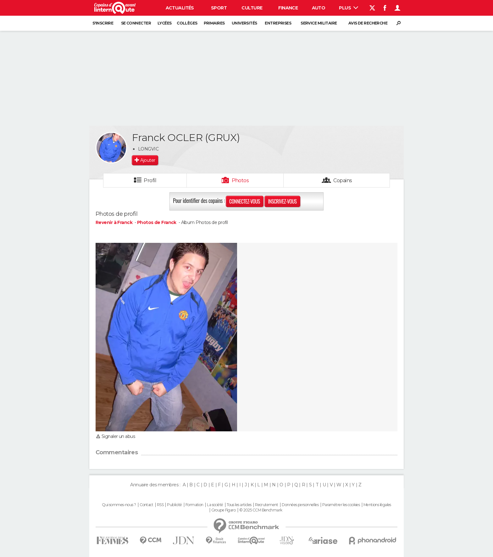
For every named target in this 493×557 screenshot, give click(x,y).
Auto (318, 8)
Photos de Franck (156, 222)
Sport (219, 8)
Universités (244, 23)
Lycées (165, 23)
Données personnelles (300, 505)
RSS (160, 505)
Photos (240, 180)
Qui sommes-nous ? (119, 505)
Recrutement (266, 505)
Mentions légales (377, 505)
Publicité (174, 505)
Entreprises (278, 23)
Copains (342, 180)
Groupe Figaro (223, 510)
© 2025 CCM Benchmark (260, 510)
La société (215, 505)
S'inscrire (102, 23)
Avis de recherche (367, 23)
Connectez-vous (244, 201)
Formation (194, 505)
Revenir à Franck (114, 222)
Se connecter (136, 23)
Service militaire (319, 23)
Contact (146, 505)
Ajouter (147, 160)
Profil (150, 180)
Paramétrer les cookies (341, 505)
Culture (251, 8)
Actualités (180, 8)
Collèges (187, 23)
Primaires (214, 23)
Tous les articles (239, 505)
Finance (288, 8)
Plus (348, 8)
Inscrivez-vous (282, 201)
